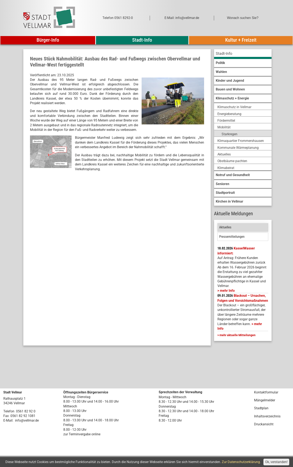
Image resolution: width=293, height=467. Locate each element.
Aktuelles (225, 227)
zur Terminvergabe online (81, 434)
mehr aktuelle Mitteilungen (237, 335)
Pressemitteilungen (232, 237)
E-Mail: (8, 420)
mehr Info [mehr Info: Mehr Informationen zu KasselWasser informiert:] (227, 291)
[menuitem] (243, 54)
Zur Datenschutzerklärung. (241, 462)
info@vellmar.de (27, 420)
